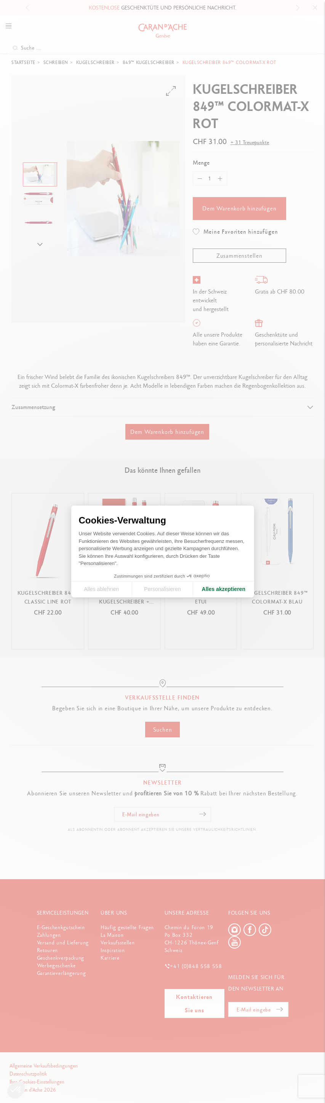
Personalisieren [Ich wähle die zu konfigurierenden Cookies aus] (162, 589)
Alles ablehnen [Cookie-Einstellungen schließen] (101, 589)
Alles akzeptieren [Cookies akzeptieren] (223, 589)
